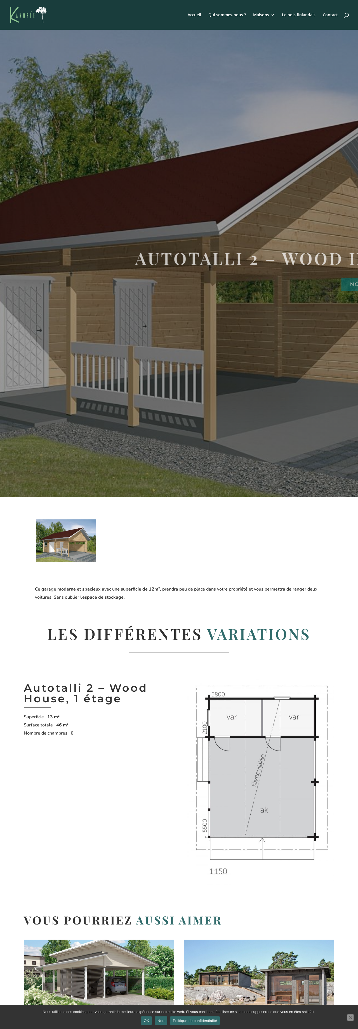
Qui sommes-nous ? (227, 15)
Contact (330, 15)
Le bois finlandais (298, 15)
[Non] (350, 1017)
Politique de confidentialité (195, 1021)
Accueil (194, 15)
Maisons (261, 15)
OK (146, 1021)
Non (160, 1021)
